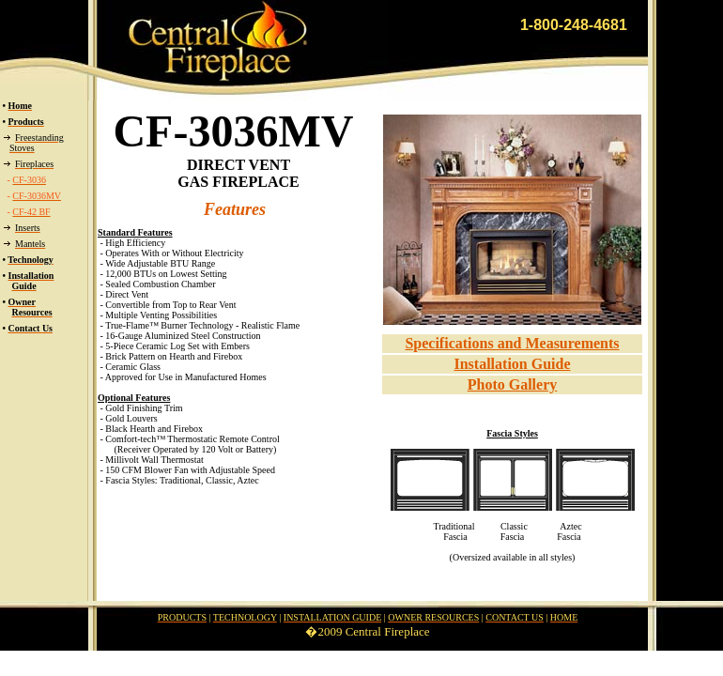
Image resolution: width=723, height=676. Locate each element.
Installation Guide (512, 364)
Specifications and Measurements (512, 343)
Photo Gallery (513, 384)
